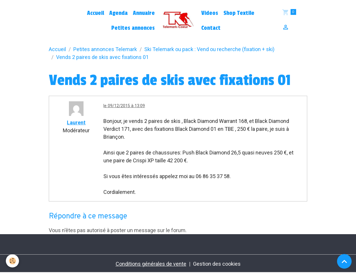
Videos (209, 13)
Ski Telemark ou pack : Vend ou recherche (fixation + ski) (209, 49)
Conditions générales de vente (151, 264)
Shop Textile (238, 13)
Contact (210, 28)
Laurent (76, 122)
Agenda (118, 13)
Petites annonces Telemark (105, 49)
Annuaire (144, 13)
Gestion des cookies (217, 264)
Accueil (95, 13)
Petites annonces (133, 28)
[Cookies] (12, 260)
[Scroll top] (344, 261)
